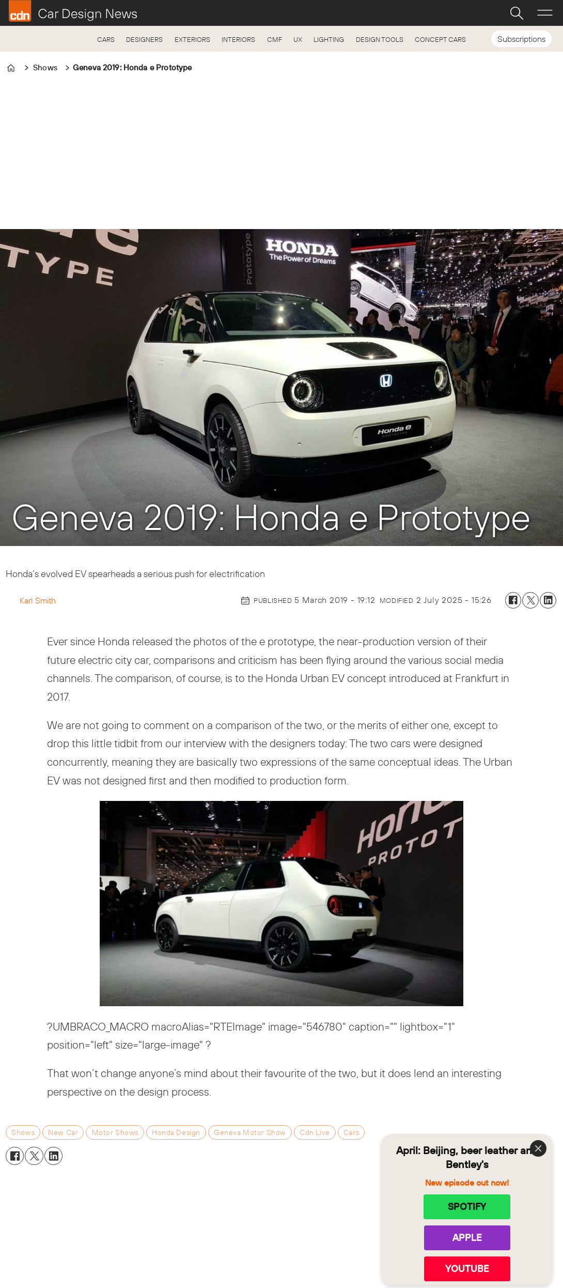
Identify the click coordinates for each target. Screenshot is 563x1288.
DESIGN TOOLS (379, 39)
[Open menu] (545, 13)
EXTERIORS (192, 39)
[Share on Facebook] (513, 600)
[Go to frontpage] (72, 11)
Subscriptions (521, 39)
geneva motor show (250, 1132)
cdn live (315, 1132)
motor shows (115, 1132)
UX (297, 39)
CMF (274, 39)
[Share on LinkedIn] (548, 600)
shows (23, 1132)
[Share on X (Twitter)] (530, 600)
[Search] (516, 13)
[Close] (538, 1148)
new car (63, 1132)
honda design (176, 1132)
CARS (106, 39)
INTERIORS (238, 39)
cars (351, 1132)
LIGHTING (329, 39)
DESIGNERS (144, 39)
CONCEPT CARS (440, 39)
